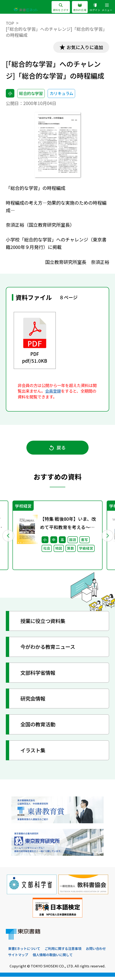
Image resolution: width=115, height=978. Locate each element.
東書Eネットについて (25, 949)
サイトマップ (44, 955)
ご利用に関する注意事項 (66, 949)
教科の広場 (79, 7)
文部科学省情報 (39, 673)
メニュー (107, 7)
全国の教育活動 (39, 725)
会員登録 (53, 391)
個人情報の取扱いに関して (81, 955)
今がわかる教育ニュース (49, 648)
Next (107, 536)
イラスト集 (34, 751)
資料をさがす (60, 7)
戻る (57, 448)
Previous (8, 536)
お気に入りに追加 (84, 47)
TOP (10, 23)
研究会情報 (34, 699)
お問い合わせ (18, 955)
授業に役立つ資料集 (44, 622)
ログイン (95, 7)
